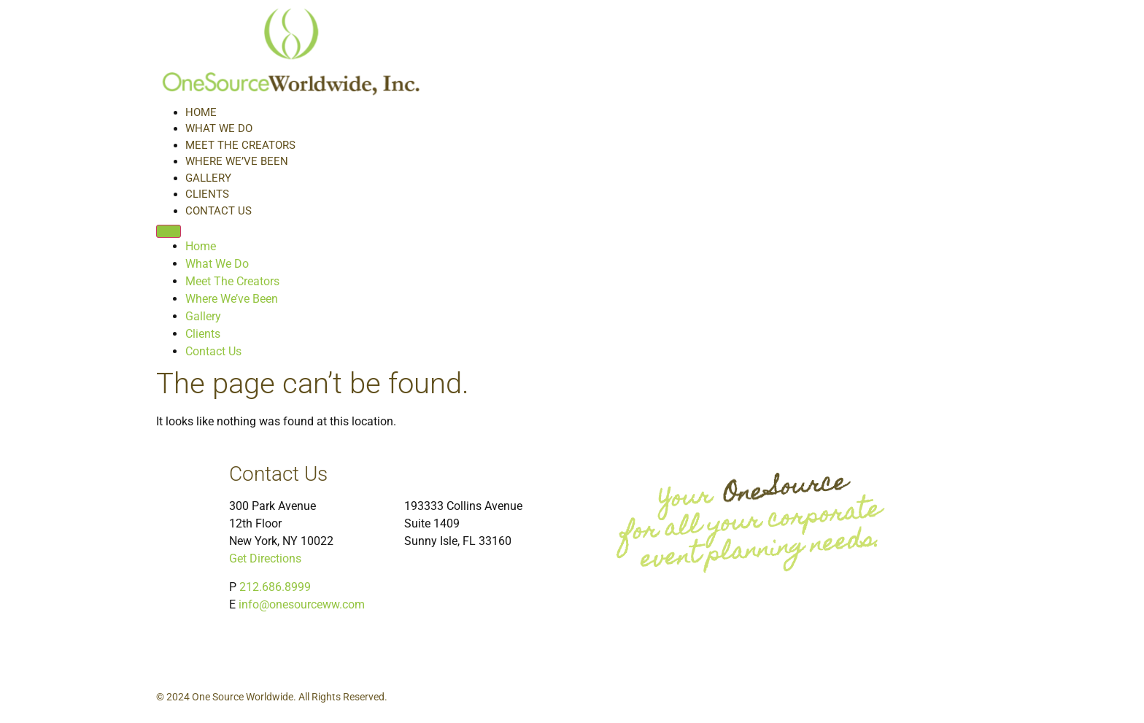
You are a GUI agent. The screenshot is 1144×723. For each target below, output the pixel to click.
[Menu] (168, 231)
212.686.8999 (275, 587)
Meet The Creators (240, 145)
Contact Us (218, 210)
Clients (207, 194)
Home (201, 112)
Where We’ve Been (236, 161)
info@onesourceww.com (302, 604)
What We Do (218, 128)
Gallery (208, 178)
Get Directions (265, 558)
